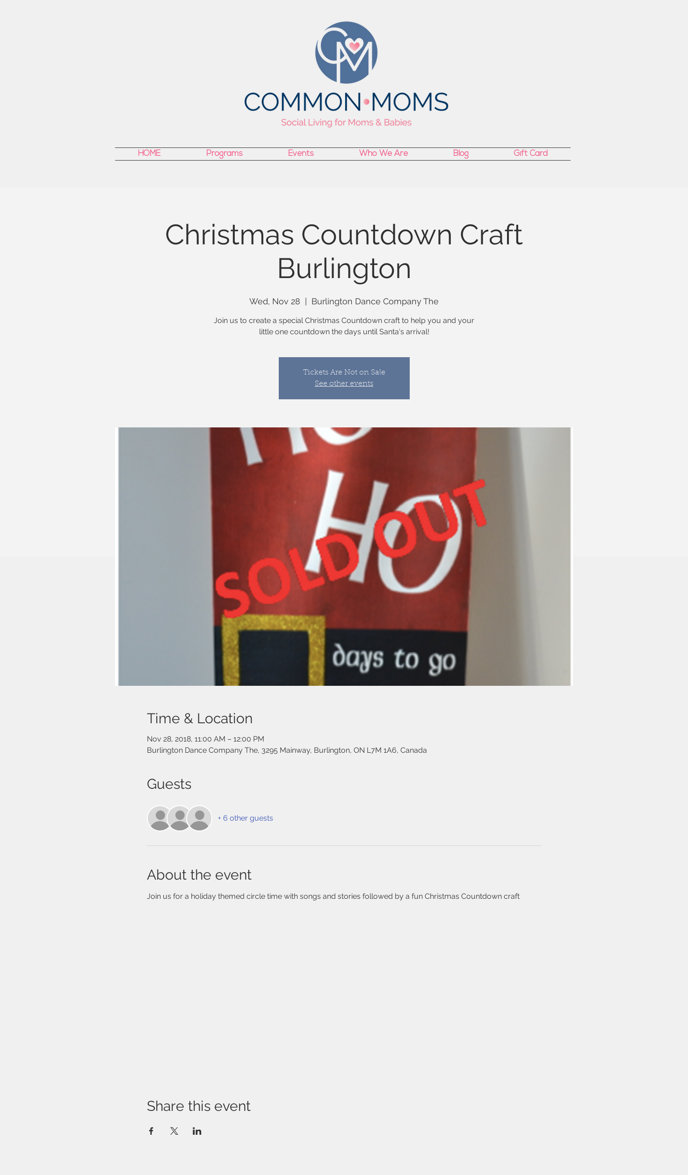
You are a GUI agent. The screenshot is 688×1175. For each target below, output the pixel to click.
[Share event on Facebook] (151, 1131)
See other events (344, 384)
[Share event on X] (174, 1131)
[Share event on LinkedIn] (197, 1131)
